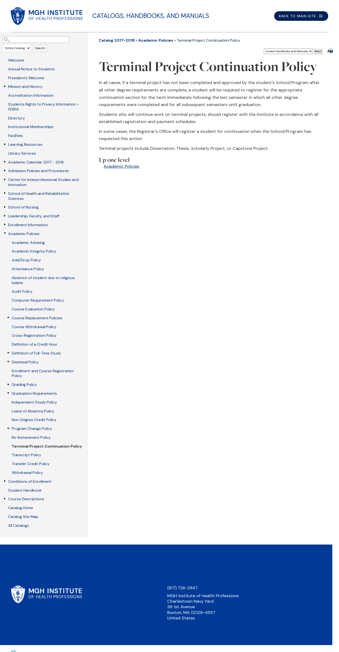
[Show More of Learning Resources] (4, 144)
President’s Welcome (26, 77)
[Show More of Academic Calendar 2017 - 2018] (4, 161)
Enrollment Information (28, 224)
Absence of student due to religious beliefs (43, 280)
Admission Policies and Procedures (38, 170)
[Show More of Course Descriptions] (4, 498)
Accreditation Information (31, 95)
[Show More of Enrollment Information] (4, 224)
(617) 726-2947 (182, 587)
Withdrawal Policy (27, 472)
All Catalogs (18, 525)
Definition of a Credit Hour (34, 344)
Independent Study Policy (34, 402)
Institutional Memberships (30, 126)
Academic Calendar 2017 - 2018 (36, 162)
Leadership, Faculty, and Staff (33, 216)
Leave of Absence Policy (33, 411)
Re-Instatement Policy (31, 437)
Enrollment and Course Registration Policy (43, 373)
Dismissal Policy (25, 362)
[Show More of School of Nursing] (4, 206)
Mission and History (25, 86)
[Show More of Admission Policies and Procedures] (4, 170)
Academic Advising (28, 242)
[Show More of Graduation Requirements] (8, 393)
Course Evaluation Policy (33, 309)
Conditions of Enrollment (29, 481)
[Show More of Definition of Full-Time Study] (8, 352)
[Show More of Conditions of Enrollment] (4, 481)
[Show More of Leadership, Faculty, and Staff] (4, 215)
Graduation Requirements (34, 393)
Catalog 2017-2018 (117, 40)
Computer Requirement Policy (38, 300)
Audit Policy (22, 291)
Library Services (22, 153)
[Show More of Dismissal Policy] (8, 361)
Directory (16, 118)
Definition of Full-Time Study (36, 353)
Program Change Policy (32, 428)
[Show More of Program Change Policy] (8, 428)
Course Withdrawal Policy (34, 326)
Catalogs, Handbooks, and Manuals (150, 16)
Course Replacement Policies (37, 317)
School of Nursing (23, 207)
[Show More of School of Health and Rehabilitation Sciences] (4, 193)
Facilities (15, 135)
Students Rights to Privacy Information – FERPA (43, 107)
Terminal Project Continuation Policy (47, 446)
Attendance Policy (28, 268)
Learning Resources (25, 144)
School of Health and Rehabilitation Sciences (38, 196)
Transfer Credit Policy (31, 463)
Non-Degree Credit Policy (34, 419)
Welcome (16, 60)
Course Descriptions (26, 498)
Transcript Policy (26, 454)
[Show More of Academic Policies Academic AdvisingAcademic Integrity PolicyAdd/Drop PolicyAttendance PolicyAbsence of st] (4, 233)
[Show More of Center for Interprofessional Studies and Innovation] (4, 179)
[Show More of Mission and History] (4, 86)
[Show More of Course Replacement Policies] (8, 317)
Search (40, 48)
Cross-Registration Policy (34, 335)
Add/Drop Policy (26, 260)
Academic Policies (23, 233)
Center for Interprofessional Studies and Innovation (43, 182)
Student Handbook (25, 490)
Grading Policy (24, 384)
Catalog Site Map (23, 516)
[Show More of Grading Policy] (8, 384)
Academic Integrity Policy (34, 251)
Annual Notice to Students (31, 69)
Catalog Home (20, 507)
